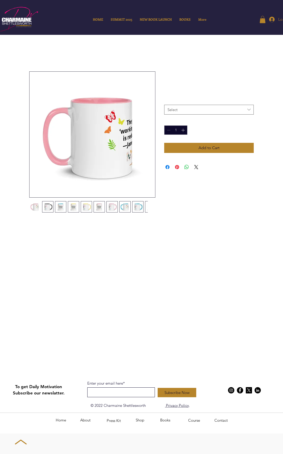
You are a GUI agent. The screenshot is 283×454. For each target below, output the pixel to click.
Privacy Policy (177, 405)
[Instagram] (231, 390)
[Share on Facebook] (167, 167)
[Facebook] (240, 390)
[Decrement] (168, 130)
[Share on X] (196, 167)
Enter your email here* (106, 383)
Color (169, 100)
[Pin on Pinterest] (177, 167)
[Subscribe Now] (177, 392)
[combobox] (209, 110)
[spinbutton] (175, 130)
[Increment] (183, 130)
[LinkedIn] (257, 390)
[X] (249, 390)
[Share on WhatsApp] (187, 167)
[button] (263, 19)
